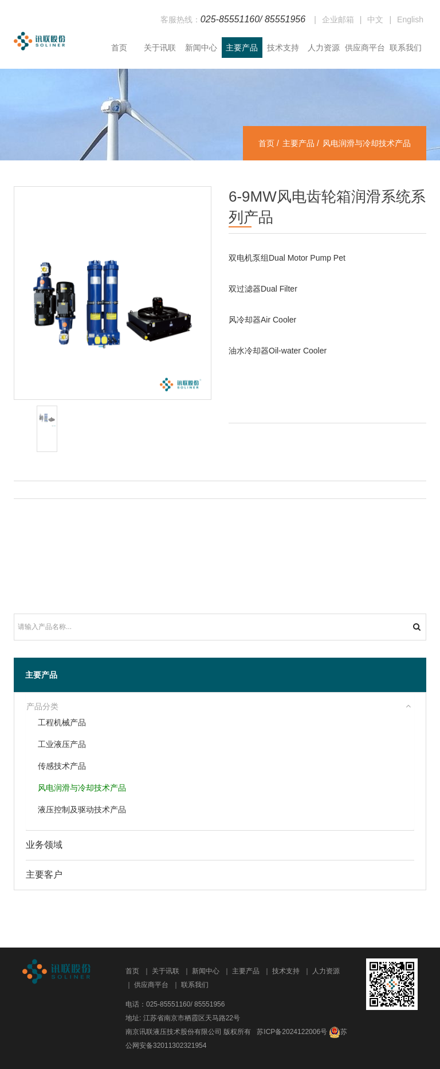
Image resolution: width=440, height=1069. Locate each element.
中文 (375, 19)
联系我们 (406, 47)
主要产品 (242, 47)
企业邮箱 (338, 19)
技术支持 (283, 47)
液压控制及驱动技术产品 (82, 809)
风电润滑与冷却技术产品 (82, 787)
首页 (119, 47)
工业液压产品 (62, 744)
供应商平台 (365, 47)
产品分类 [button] (42, 706)
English (410, 19)
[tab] (220, 707)
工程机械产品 (62, 722)
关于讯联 (160, 47)
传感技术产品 (62, 766)
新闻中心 (201, 47)
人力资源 (324, 47)
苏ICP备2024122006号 (292, 1032)
